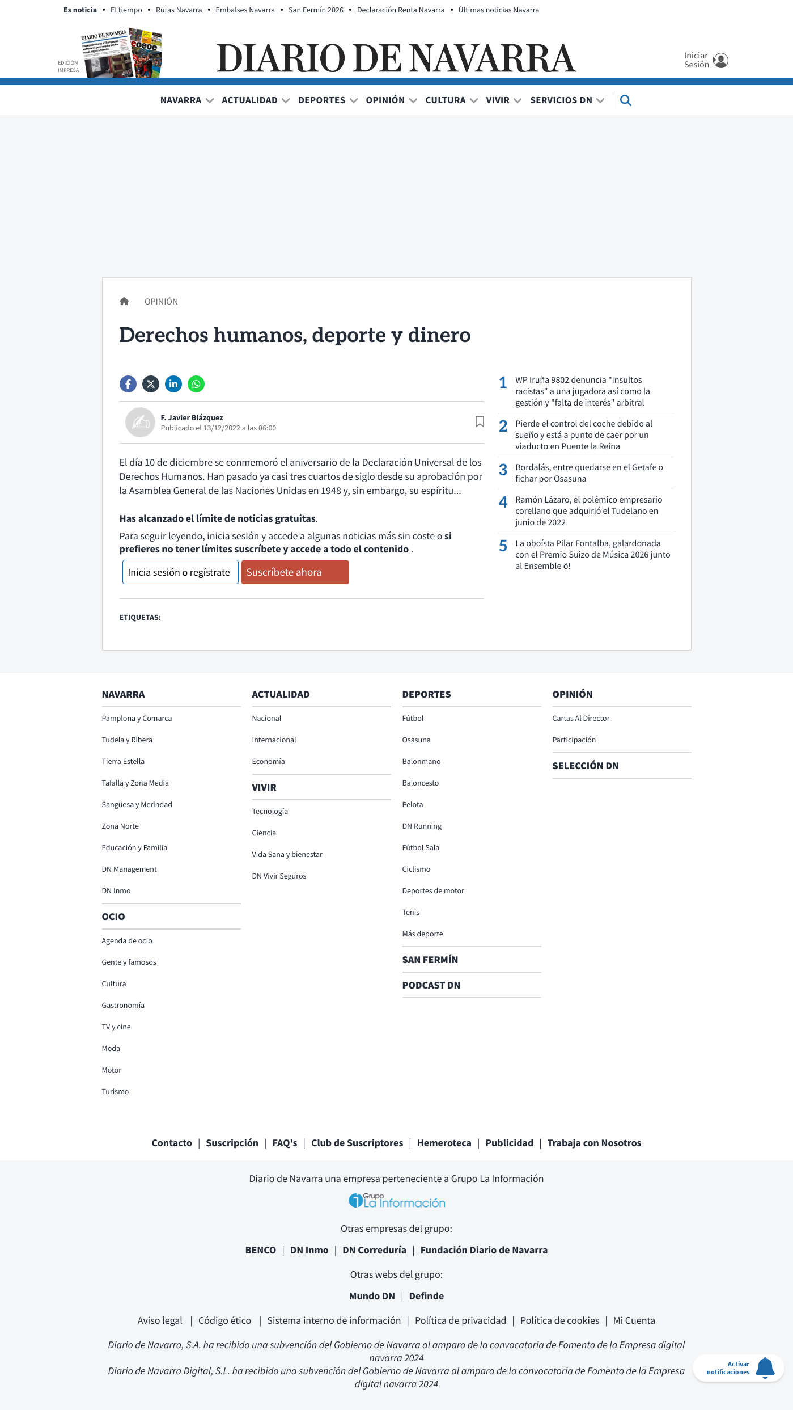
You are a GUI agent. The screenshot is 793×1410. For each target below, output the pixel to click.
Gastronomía (123, 1005)
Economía (268, 761)
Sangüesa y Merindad (137, 804)
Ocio (113, 916)
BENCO (261, 1249)
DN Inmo (116, 890)
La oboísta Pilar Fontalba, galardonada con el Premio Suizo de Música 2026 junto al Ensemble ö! (593, 555)
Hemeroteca (444, 1142)
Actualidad (250, 100)
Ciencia (264, 833)
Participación (574, 739)
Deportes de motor (433, 890)
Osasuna (416, 739)
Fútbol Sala (421, 847)
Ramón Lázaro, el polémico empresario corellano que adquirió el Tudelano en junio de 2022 (589, 511)
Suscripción (232, 1142)
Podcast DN (431, 984)
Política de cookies (559, 1320)
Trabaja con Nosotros (595, 1142)
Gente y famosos (129, 962)
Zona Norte (120, 826)
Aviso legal (161, 1320)
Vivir (498, 100)
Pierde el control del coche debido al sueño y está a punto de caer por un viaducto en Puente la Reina (583, 435)
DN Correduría (374, 1249)
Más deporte (422, 933)
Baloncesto (420, 783)
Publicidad (509, 1142)
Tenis (411, 912)
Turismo (115, 1091)
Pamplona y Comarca (137, 718)
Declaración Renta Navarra (401, 10)
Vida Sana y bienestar (287, 854)
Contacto (171, 1142)
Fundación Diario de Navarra (484, 1249)
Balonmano (421, 761)
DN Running (422, 826)
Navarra (181, 100)
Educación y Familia (135, 847)
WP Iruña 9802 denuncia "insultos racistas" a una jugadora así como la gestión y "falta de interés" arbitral (582, 391)
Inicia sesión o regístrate (179, 572)
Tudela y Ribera (127, 739)
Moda (111, 1048)
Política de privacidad (461, 1320)
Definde (426, 1295)
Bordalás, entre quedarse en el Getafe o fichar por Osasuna (589, 473)
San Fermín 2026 (316, 10)
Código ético (225, 1320)
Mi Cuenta (634, 1320)
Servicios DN (561, 100)
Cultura (446, 100)
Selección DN (586, 765)
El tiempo (126, 10)
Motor (112, 1070)
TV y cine (116, 1026)
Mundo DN (372, 1295)
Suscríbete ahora (284, 572)
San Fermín (431, 959)
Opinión (385, 100)
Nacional (267, 718)
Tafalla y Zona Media (135, 783)
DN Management (129, 869)
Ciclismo (416, 869)
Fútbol (413, 718)
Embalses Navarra (245, 10)
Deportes (321, 100)
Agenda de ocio (127, 940)
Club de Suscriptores (357, 1142)
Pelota (412, 804)
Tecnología (270, 811)
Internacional (274, 739)
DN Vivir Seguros (279, 876)
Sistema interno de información (334, 1320)
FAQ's (284, 1142)
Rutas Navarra (179, 10)
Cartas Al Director (581, 718)
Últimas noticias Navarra (499, 10)
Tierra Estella (123, 761)
